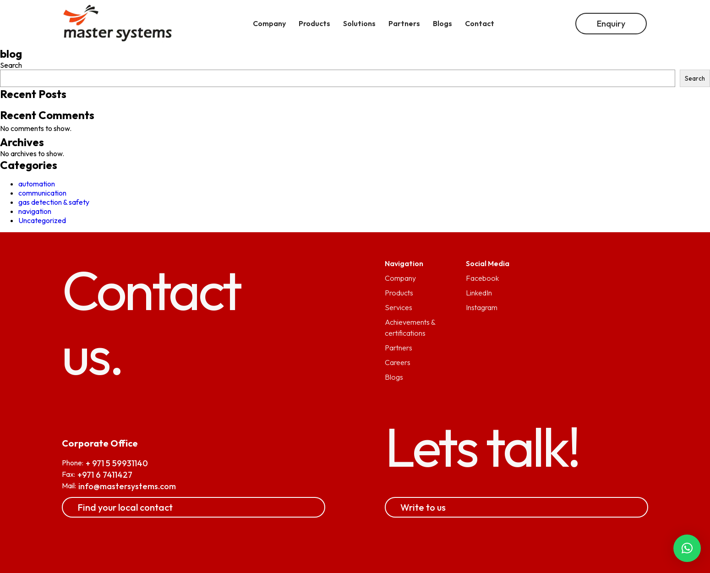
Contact (479, 23)
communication (42, 192)
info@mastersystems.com (127, 486)
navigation (34, 211)
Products (399, 292)
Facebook (482, 278)
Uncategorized (42, 220)
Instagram (481, 307)
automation (36, 183)
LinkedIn (479, 292)
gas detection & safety (53, 202)
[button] (687, 548)
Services (398, 307)
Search (11, 65)
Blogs (394, 377)
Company (400, 278)
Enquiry (611, 23)
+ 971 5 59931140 (117, 463)
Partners (398, 347)
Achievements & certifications (410, 327)
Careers (397, 362)
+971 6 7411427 (104, 474)
